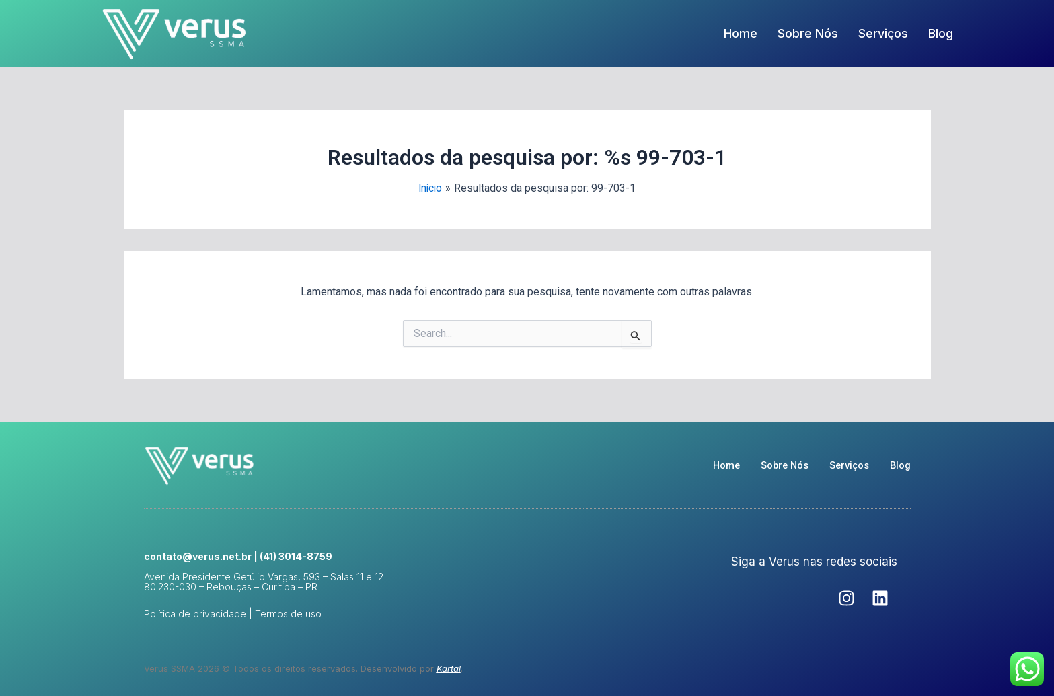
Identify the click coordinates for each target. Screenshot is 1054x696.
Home (740, 33)
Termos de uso (288, 613)
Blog (940, 33)
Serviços (883, 33)
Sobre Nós (808, 33)
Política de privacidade (195, 613)
